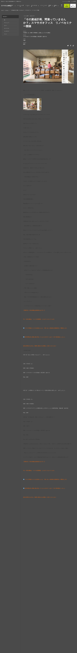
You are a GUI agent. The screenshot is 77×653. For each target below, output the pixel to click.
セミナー (5, 25)
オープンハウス (6, 28)
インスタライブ (6, 31)
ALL (4, 19)
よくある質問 (73, 1)
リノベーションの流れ (66, 1)
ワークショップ (6, 22)
